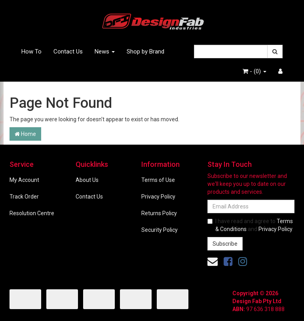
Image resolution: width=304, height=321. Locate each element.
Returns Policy (159, 213)
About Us (87, 180)
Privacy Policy (158, 196)
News (105, 51)
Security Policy (159, 230)
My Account (24, 180)
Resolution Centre (32, 213)
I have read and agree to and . (250, 225)
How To (31, 51)
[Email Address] (250, 206)
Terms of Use (158, 180)
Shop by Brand (145, 51)
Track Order (24, 196)
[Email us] (212, 262)
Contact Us (68, 51)
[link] (228, 262)
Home (25, 134)
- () (254, 71)
